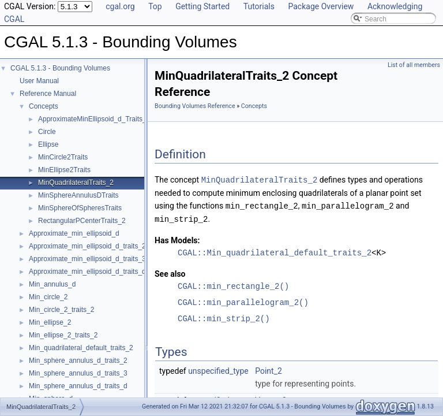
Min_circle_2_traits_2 (61, 310)
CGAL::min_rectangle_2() (233, 284)
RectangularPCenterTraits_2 (82, 221)
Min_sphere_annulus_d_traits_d (78, 386)
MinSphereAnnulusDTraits (78, 195)
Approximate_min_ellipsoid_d (74, 233)
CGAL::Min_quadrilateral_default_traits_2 (274, 251)
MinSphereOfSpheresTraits (80, 208)
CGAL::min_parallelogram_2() (243, 300)
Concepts (43, 106)
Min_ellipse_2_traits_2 (63, 335)
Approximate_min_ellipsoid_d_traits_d (87, 272)
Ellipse (48, 144)
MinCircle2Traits (63, 157)
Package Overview (321, 6)
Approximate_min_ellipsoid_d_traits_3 (87, 259)
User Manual (39, 81)
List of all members (414, 65)
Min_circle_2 (48, 297)
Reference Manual (48, 94)
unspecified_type (218, 369)
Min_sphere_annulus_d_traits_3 (78, 373)
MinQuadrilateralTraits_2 (76, 183)
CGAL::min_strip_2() (224, 316)
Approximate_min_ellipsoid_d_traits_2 (87, 246)
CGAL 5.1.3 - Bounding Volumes (60, 68)
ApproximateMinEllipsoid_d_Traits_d (94, 119)
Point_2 (268, 369)
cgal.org (120, 6)
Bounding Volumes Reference (195, 106)
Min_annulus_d (52, 284)
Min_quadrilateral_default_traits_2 (81, 348)
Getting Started (202, 6)
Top (155, 6)
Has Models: (177, 238)
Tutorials (259, 6)
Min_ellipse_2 (50, 322)
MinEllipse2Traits (64, 170)
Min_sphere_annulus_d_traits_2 (78, 360)
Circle (47, 132)
